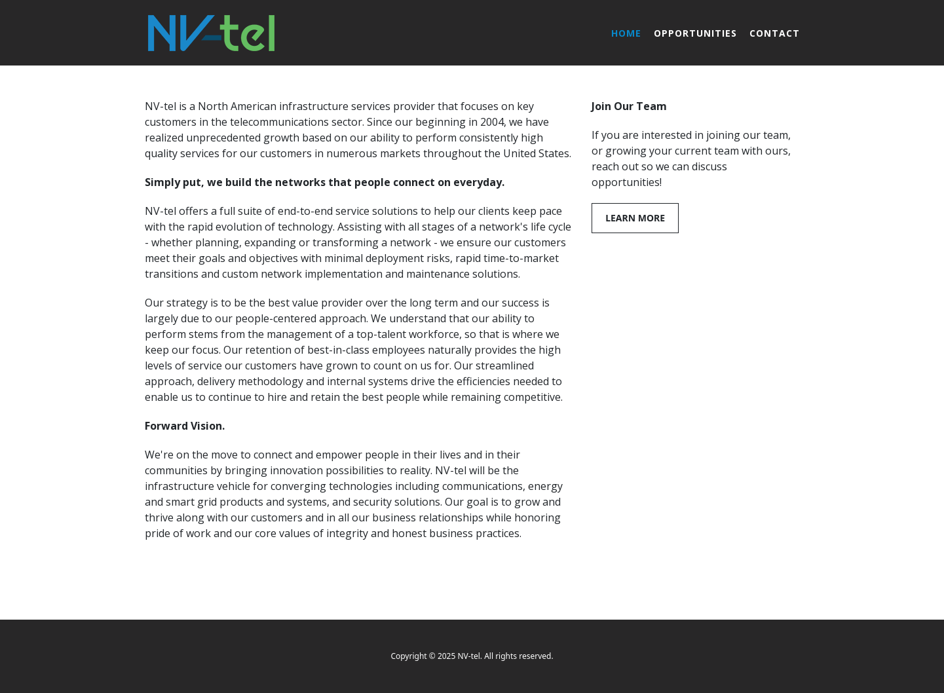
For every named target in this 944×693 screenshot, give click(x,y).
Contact (774, 33)
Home (626, 33)
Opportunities (695, 33)
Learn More (635, 218)
